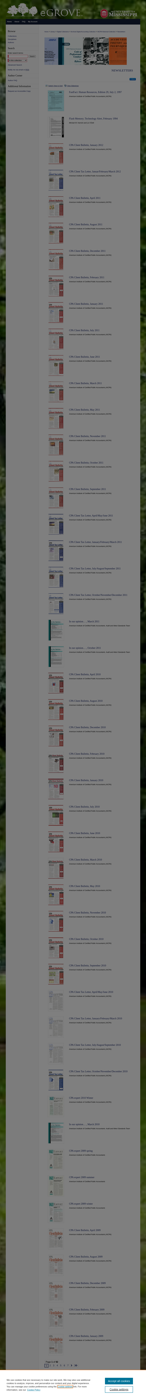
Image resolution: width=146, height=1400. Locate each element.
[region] (73, 1385)
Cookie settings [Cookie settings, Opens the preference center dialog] (119, 1389)
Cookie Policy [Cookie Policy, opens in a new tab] (33, 1390)
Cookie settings (65, 1386)
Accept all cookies (119, 1381)
